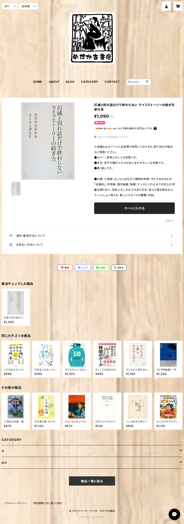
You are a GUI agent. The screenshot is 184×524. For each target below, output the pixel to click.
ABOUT (54, 81)
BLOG (70, 81)
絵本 (4, 462)
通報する (170, 220)
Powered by (92, 517)
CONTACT (112, 81)
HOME (37, 81)
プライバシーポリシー (16, 503)
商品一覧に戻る (92, 481)
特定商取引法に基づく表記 (47, 503)
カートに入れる (134, 208)
